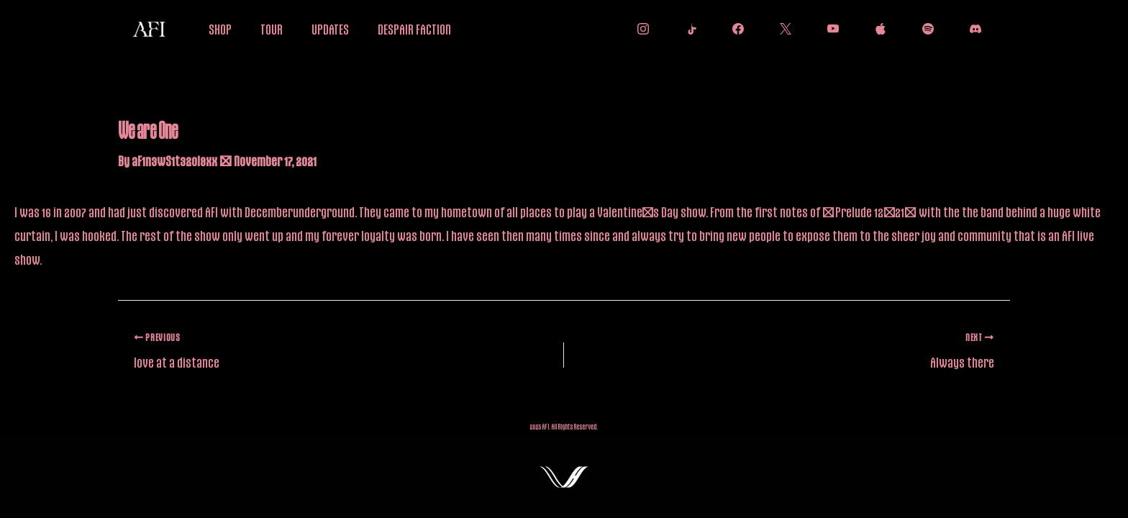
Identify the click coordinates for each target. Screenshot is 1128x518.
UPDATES (330, 29)
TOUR (271, 29)
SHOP (220, 29)
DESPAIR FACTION (414, 29)
